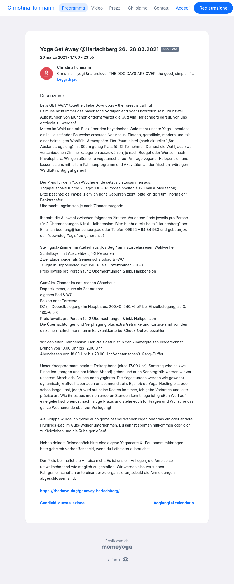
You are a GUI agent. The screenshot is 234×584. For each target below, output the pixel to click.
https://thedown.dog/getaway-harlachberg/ (80, 490)
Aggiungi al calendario (173, 503)
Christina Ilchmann (30, 7)
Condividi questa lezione (62, 503)
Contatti (161, 8)
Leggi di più (67, 79)
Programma (73, 8)
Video (97, 8)
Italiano (116, 559)
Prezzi (115, 8)
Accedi (183, 8)
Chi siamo (137, 8)
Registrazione (213, 8)
